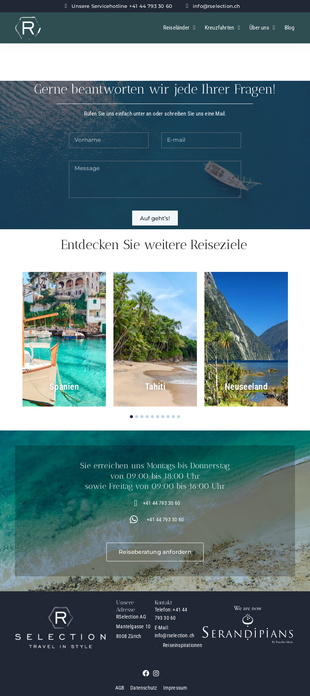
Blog (290, 27)
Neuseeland (246, 386)
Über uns (262, 27)
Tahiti (155, 386)
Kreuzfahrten (222, 27)
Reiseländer (179, 27)
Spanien (64, 386)
